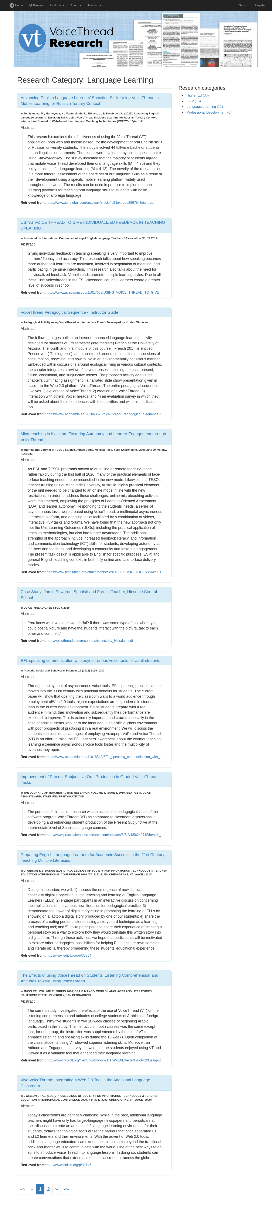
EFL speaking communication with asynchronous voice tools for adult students (90, 660)
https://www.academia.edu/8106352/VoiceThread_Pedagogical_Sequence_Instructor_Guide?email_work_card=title (133, 414)
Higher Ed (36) (198, 95)
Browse (36, 5)
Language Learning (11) (205, 106)
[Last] (66, 1189)
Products (57, 5)
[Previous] (32, 1189)
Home (16, 5)
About (76, 5)
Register (260, 5)
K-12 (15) (194, 101)
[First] (22, 1189)
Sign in (243, 5)
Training (94, 5)
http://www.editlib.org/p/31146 (69, 1165)
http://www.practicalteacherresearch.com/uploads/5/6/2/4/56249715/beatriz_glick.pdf (110, 835)
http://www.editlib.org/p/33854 (69, 955)
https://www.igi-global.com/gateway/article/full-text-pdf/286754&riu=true (100, 202)
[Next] (56, 1189)
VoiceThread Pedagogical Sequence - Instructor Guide (69, 312)
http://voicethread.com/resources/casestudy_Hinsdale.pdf (90, 640)
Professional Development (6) (209, 112)
